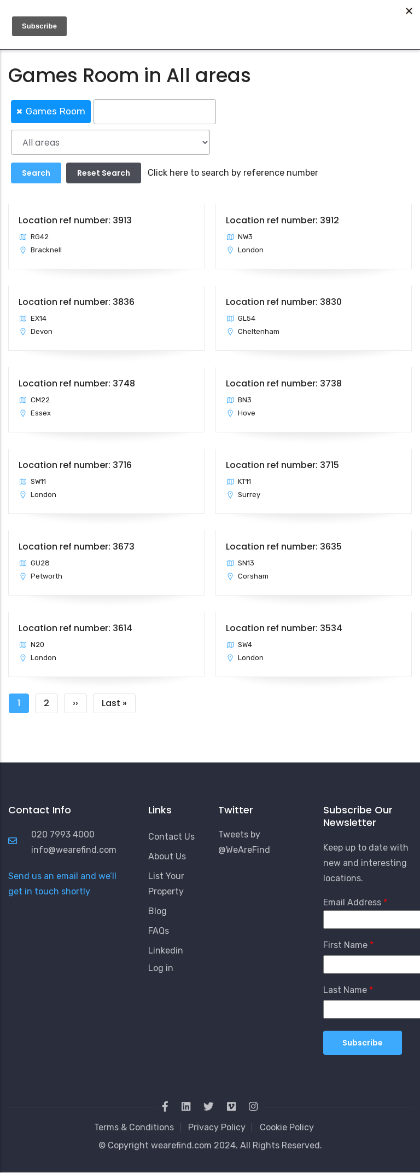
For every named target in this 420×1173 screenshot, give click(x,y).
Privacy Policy (217, 1127)
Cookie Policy (287, 1127)
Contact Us (171, 836)
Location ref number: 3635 (284, 546)
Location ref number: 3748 (77, 383)
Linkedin (165, 950)
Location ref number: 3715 (282, 465)
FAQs (158, 931)
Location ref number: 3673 (77, 546)
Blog (157, 911)
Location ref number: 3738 (284, 383)
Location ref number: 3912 (282, 220)
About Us (167, 856)
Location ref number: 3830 (284, 302)
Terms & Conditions (134, 1127)
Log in (160, 968)
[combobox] (210, 111)
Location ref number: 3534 (284, 628)
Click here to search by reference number (233, 172)
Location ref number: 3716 (75, 465)
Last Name (345, 990)
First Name (345, 945)
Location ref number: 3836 (77, 302)
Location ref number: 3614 (75, 628)
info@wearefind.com (73, 850)
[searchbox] (155, 111)
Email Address (352, 902)
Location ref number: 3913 (75, 220)
